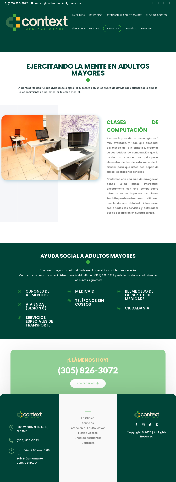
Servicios (95, 15)
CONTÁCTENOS (86, 383)
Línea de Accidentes (85, 28)
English (146, 28)
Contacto (112, 28)
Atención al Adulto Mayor (124, 15)
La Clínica (78, 15)
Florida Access (156, 15)
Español (131, 28)
